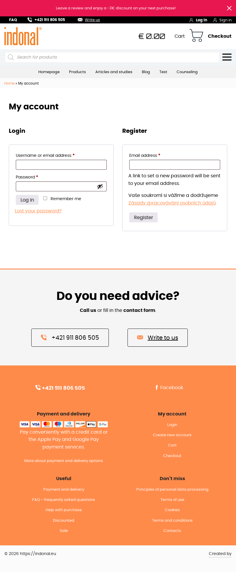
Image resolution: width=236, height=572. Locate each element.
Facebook (168, 387)
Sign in (222, 20)
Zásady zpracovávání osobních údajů (172, 203)
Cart (180, 36)
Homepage (49, 72)
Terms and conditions (172, 526)
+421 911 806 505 (46, 19)
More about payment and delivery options (63, 461)
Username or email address (54, 155)
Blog (146, 72)
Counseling (187, 72)
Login (172, 425)
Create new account (172, 435)
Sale (64, 536)
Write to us (157, 337)
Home (9, 83)
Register (143, 217)
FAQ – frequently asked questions (63, 505)
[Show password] (100, 186)
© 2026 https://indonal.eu (30, 559)
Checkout (220, 36)
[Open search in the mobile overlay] (112, 57)
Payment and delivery (63, 495)
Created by (220, 559)
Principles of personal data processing (172, 495)
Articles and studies (113, 72)
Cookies (172, 515)
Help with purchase (64, 515)
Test (163, 72)
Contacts (172, 536)
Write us (85, 19)
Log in (198, 20)
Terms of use (172, 505)
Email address (153, 155)
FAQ (13, 20)
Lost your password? (38, 211)
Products (77, 72)
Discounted (63, 526)
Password (36, 176)
